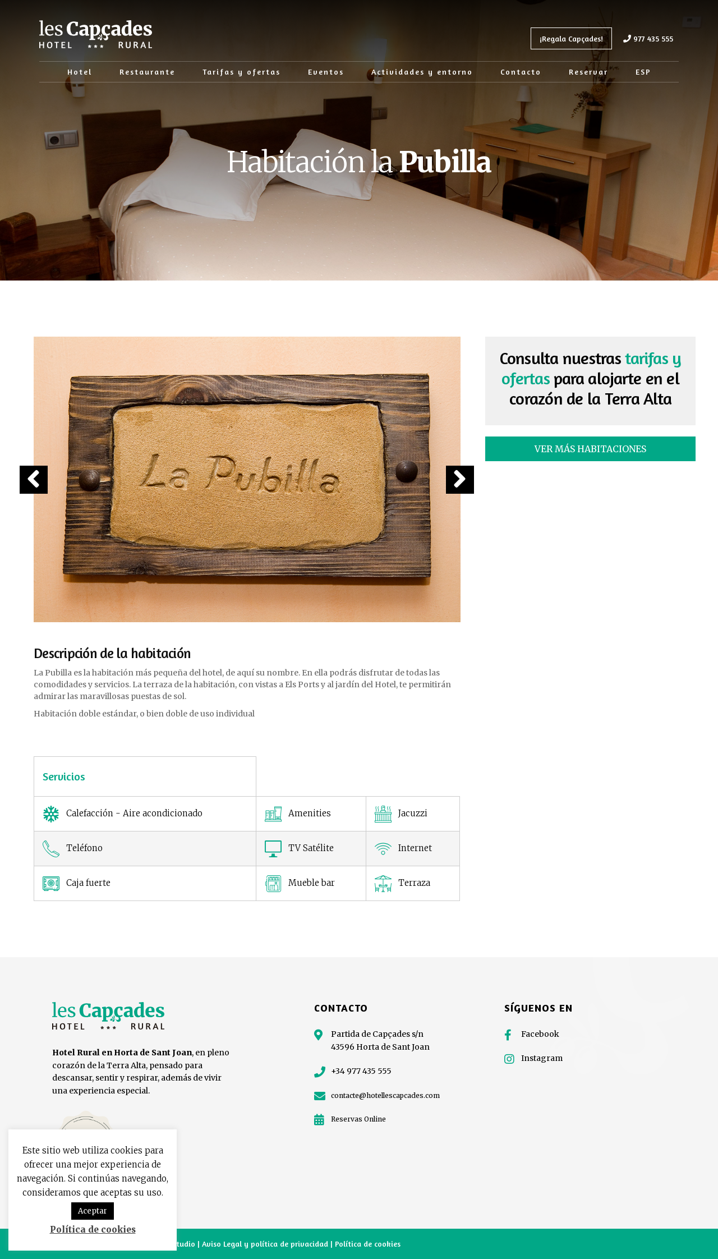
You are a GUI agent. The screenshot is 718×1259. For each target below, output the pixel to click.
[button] (34, 480)
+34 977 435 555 (361, 1071)
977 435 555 (648, 38)
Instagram (542, 1058)
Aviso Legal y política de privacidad (266, 1243)
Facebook (540, 1034)
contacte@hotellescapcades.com (385, 1095)
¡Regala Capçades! (571, 38)
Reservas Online (358, 1119)
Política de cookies (368, 1243)
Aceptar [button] (92, 1211)
